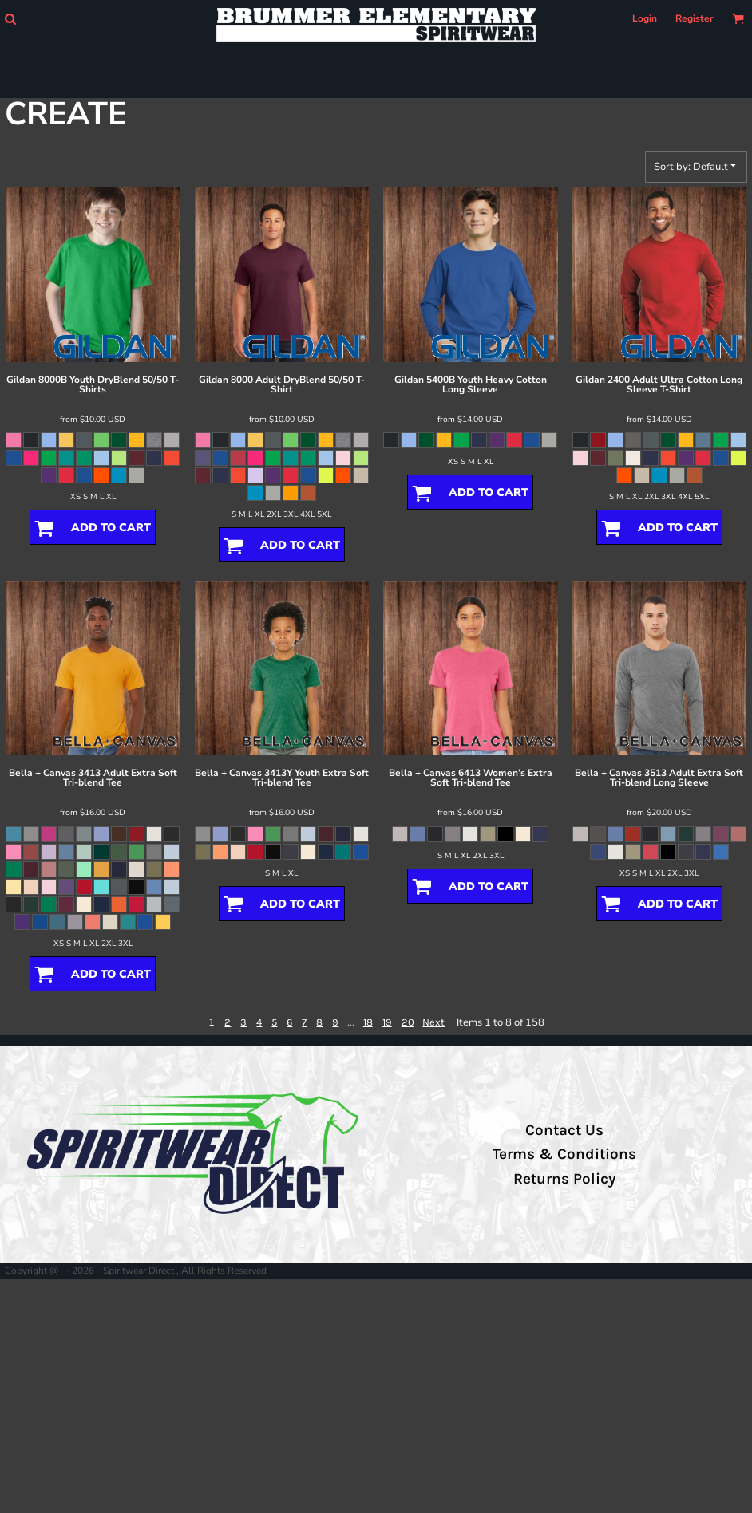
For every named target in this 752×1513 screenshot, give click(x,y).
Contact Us (564, 1130)
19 (387, 1022)
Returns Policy (564, 1179)
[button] (10, 19)
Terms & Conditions (564, 1154)
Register (694, 18)
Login (644, 18)
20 (408, 1022)
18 (368, 1022)
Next (433, 1022)
